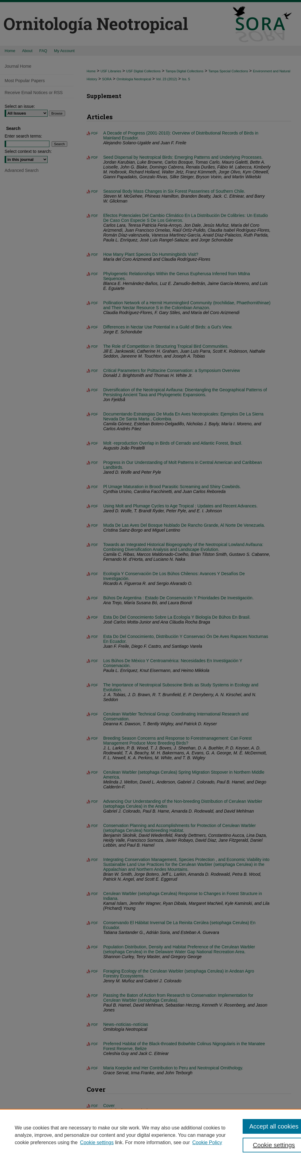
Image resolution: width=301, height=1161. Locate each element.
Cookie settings (97, 1142)
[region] (150, 1135)
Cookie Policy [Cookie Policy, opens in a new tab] (207, 1142)
